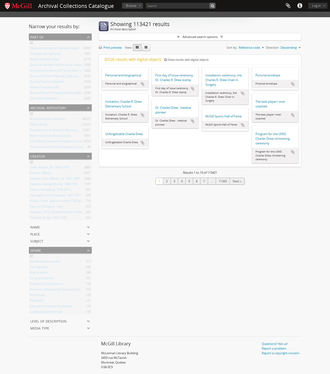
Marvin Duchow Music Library (50, 136)
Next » (237, 181)
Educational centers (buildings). (51, 307)
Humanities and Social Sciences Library (56, 148)
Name (35, 227)
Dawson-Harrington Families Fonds (54, 49)
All (31, 43)
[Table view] (145, 47)
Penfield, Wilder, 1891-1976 (48, 218)
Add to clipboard (142, 84)
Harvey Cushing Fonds (45, 54)
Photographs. (39, 268)
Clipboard (288, 6)
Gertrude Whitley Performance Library (56, 66)
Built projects (39, 273)
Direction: (272, 47)
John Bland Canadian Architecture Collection (60, 142)
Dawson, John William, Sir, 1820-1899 (55, 179)
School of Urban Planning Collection (54, 77)
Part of (37, 37)
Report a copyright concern (280, 353)
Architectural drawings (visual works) (55, 290)
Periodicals (37, 296)
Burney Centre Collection (47, 82)
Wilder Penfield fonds (44, 60)
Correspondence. (42, 279)
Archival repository (48, 107)
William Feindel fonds (44, 88)
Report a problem (274, 348)
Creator (37, 156)
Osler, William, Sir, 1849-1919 (49, 168)
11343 (223, 181)
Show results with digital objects (186, 60)
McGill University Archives (47, 120)
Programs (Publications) (46, 284)
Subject (36, 241)
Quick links (300, 6)
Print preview (110, 47)
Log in (316, 5)
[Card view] (137, 47)
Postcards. (37, 301)
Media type (39, 328)
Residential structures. (45, 262)
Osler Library (39, 125)
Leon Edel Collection (44, 99)
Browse (131, 5)
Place (35, 234)
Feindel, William (40, 174)
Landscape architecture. (46, 312)
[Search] (180, 6)
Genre (35, 250)
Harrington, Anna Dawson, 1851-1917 (55, 196)
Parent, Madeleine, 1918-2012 (50, 190)
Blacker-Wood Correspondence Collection (58, 94)
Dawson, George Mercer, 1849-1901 (54, 185)
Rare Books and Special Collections (54, 131)
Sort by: (232, 47)
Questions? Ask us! (275, 344)
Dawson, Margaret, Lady (46, 207)
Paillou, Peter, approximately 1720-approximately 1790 (67, 202)
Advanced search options (200, 37)
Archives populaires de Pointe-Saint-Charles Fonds (64, 71)
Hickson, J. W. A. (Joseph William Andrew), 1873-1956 (65, 213)
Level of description (48, 321)
